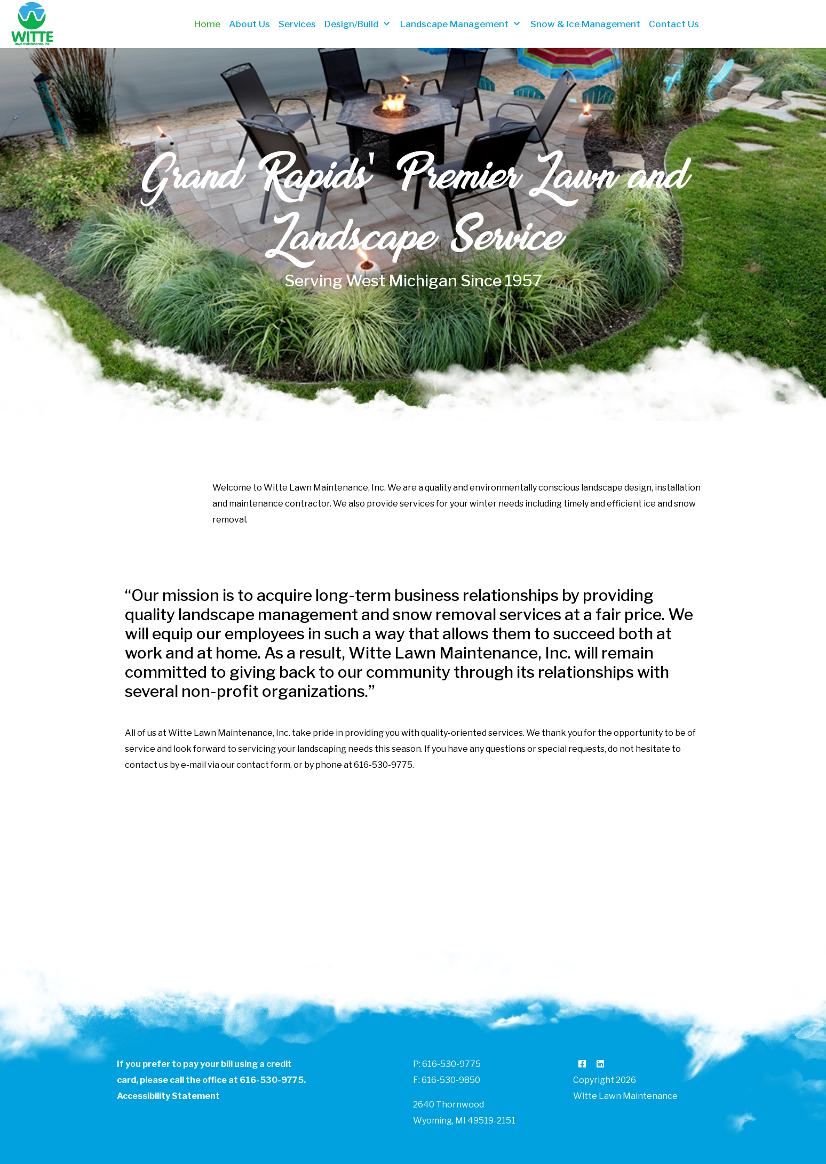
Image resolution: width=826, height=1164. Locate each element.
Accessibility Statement (168, 1096)
